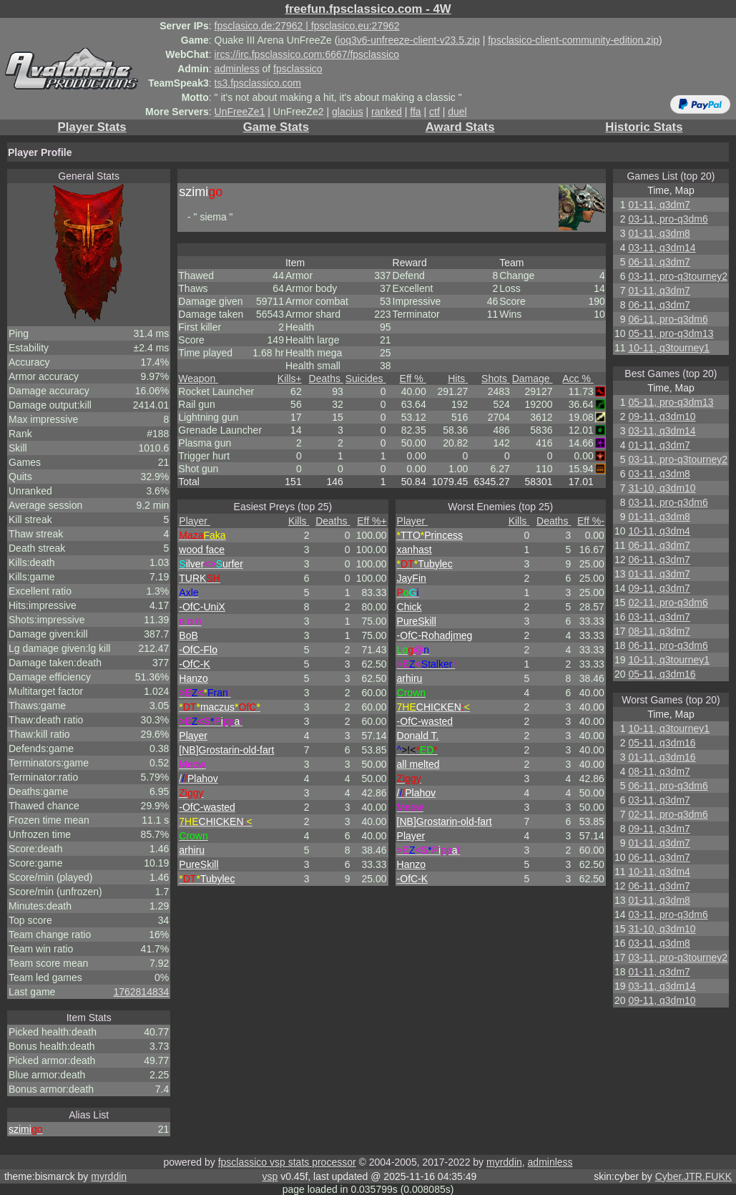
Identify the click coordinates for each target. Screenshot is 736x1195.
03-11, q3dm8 (659, 473)
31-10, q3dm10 (661, 488)
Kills (290, 378)
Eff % (413, 378)
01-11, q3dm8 (659, 233)
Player (194, 521)
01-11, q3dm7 (659, 204)
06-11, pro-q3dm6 (667, 319)
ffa (415, 111)
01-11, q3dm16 (661, 757)
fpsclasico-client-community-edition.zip (573, 40)
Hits (458, 378)
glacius (347, 111)
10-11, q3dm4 (659, 531)
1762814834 (141, 992)
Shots (495, 378)
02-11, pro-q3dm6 (667, 602)
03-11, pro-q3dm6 (667, 219)
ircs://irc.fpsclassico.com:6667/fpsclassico (307, 54)
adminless (237, 68)
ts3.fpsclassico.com (258, 83)
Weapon (198, 378)
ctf (434, 111)
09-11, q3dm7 (659, 588)
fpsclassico (297, 68)
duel (457, 111)
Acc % (578, 378)
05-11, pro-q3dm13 (670, 333)
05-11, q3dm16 (661, 674)
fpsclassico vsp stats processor (287, 1162)
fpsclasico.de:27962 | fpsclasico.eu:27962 (307, 25)
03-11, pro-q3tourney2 (677, 276)
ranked (386, 111)
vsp (270, 1176)
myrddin (504, 1162)
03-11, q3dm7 (659, 617)
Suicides (365, 378)
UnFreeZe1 (240, 111)
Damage (532, 378)
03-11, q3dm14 (661, 247)
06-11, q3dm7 (659, 262)
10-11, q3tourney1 (669, 347)
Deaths (326, 378)
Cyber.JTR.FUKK (693, 1176)
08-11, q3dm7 (659, 631)
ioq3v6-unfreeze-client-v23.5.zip (408, 40)
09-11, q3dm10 (661, 416)
